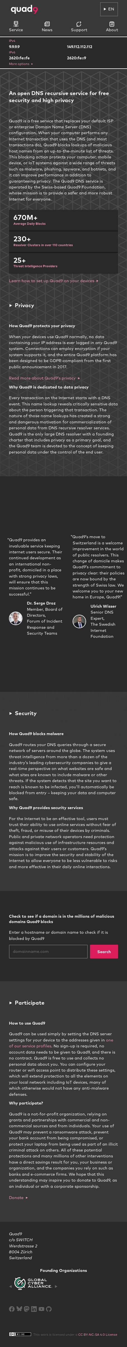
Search (104, 951)
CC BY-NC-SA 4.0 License (97, 1335)
